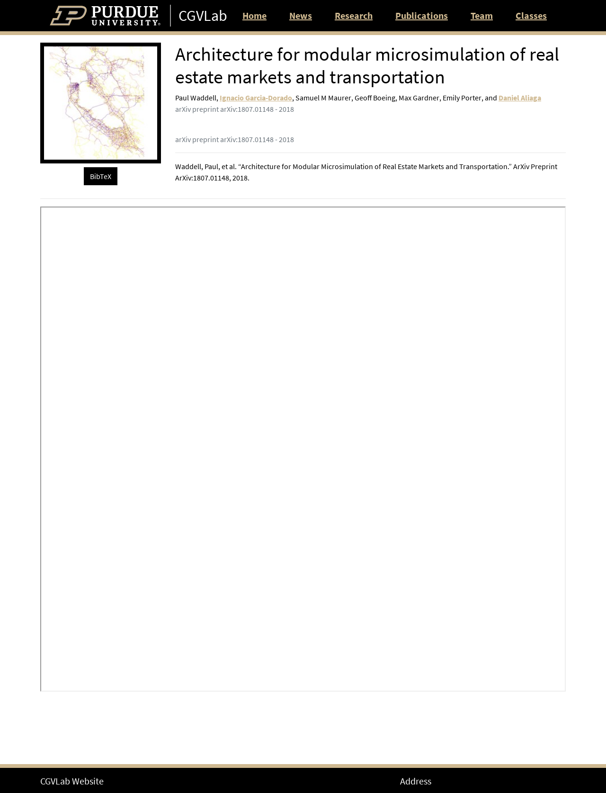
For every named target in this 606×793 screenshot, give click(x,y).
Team (482, 15)
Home (254, 15)
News (300, 15)
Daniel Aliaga (520, 97)
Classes (531, 15)
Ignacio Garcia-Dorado (256, 97)
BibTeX (100, 176)
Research (354, 15)
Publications (421, 15)
